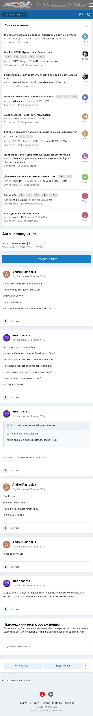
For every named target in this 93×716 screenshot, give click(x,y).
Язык (23, 702)
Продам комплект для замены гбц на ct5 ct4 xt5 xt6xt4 (37, 154)
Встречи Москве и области (49, 82)
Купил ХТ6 (10, 195)
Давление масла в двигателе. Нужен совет (30, 176)
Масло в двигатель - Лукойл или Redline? (29, 96)
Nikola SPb (18, 217)
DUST (15, 61)
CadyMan (17, 181)
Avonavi (16, 82)
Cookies (69, 702)
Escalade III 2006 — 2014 (53, 141)
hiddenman (18, 101)
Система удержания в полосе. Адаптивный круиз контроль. (40, 34)
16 (53, 195)
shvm (15, 38)
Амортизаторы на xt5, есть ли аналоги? (27, 114)
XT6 (51, 199)
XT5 (47, 101)
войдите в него (39, 631)
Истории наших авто (47, 61)
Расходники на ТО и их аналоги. (23, 213)
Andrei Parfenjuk (21, 243)
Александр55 (19, 199)
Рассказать (23, 665)
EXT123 (16, 141)
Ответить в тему (47, 258)
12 (40, 56)
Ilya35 (15, 118)
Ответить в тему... (19, 646)
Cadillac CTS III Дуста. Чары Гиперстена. (28, 52)
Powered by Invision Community (46, 710)
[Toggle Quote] (8, 425)
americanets (21, 335)
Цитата (15, 321)
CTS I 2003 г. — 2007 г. (31, 247)
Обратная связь (52, 702)
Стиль (34, 702)
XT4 (45, 217)
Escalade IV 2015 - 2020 (55, 38)
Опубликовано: (28, 276)
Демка (16, 158)
